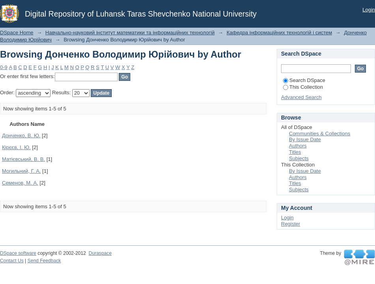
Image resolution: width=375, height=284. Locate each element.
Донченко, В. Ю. (21, 135)
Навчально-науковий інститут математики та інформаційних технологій (130, 33)
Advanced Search (301, 97)
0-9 (4, 67)
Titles (295, 152)
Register (290, 224)
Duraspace (99, 253)
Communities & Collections (319, 133)
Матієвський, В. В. (23, 159)
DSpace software (18, 253)
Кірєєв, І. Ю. (16, 147)
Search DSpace (304, 80)
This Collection (303, 87)
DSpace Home (17, 33)
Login (368, 10)
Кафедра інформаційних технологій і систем (279, 33)
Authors (298, 146)
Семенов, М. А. (20, 183)
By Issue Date (305, 139)
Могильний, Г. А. (21, 171)
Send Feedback (44, 260)
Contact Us (12, 260)
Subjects (299, 158)
